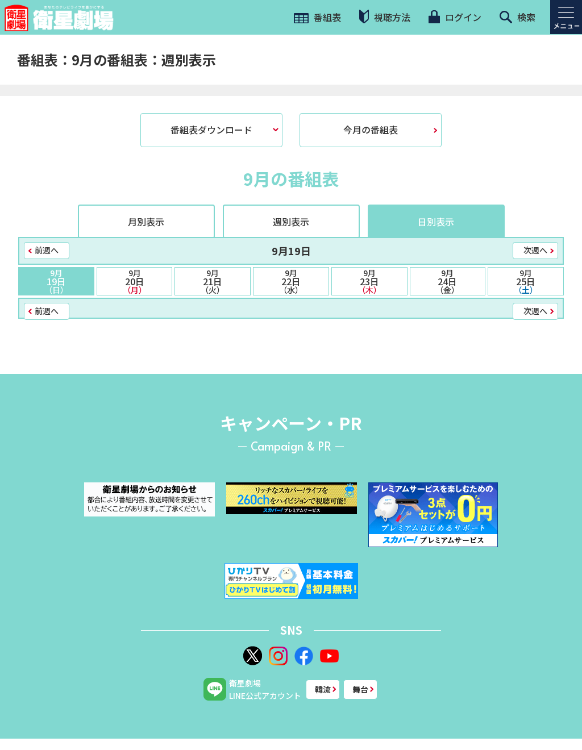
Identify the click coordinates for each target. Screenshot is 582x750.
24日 (447, 281)
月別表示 (146, 221)
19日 (56, 281)
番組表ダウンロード (211, 129)
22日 (291, 281)
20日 (134, 281)
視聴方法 (384, 17)
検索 (517, 17)
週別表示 (291, 221)
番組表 (317, 17)
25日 (525, 281)
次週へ (535, 250)
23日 (369, 281)
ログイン (455, 17)
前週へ (47, 250)
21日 (212, 281)
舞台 (360, 689)
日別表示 (436, 221)
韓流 (323, 689)
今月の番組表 (370, 129)
